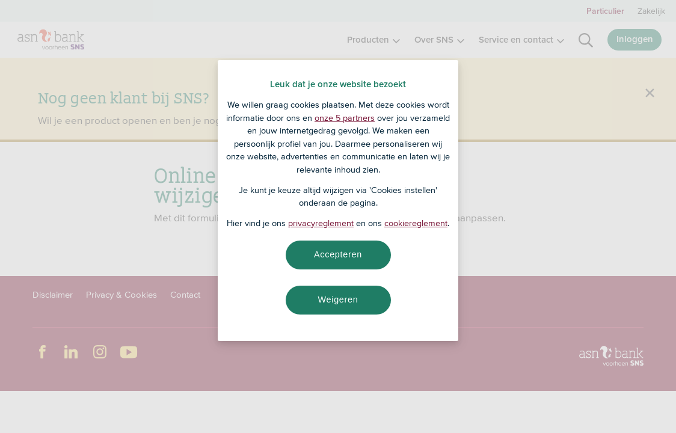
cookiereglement (415, 223)
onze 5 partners (345, 118)
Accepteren (338, 254)
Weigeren (338, 299)
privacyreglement (321, 223)
